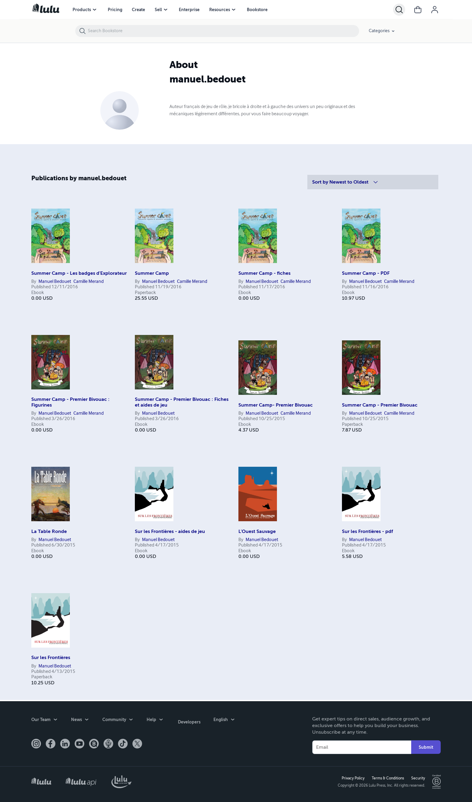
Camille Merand (88, 281)
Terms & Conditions (387, 778)
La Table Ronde (49, 531)
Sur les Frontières (50, 657)
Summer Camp (152, 273)
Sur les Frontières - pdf (367, 531)
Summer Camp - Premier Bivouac (380, 405)
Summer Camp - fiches (264, 273)
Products (82, 9)
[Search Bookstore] (223, 31)
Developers (188, 719)
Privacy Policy (351, 778)
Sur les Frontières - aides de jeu (170, 531)
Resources (219, 9)
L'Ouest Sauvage (257, 531)
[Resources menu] (233, 9)
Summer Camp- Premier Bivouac (275, 405)
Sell (158, 9)
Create (138, 9)
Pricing (115, 9)
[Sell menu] (165, 9)
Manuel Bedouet (55, 281)
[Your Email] (361, 746)
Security (417, 778)
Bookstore (257, 9)
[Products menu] (94, 9)
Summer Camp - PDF (366, 273)
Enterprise (189, 9)
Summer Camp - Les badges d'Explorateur (79, 273)
